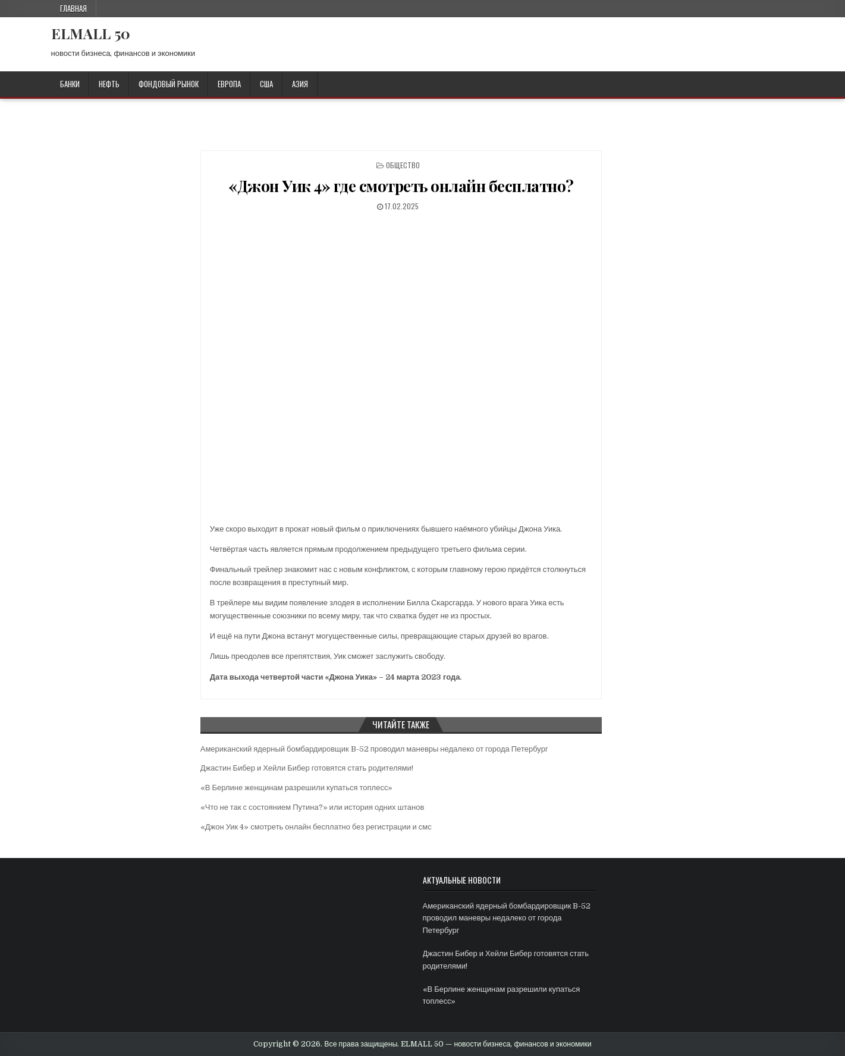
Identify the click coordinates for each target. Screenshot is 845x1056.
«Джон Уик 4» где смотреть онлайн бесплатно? (401, 185)
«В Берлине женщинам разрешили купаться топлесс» (296, 787)
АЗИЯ (300, 84)
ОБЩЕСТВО (403, 165)
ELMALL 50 (90, 33)
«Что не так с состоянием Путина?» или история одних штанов (312, 807)
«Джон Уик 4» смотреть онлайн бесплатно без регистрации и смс (316, 826)
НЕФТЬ (109, 84)
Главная (73, 8)
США (266, 84)
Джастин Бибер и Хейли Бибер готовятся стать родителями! (306, 767)
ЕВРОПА (229, 84)
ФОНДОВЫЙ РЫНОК (169, 84)
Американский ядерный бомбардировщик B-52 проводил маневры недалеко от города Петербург (374, 748)
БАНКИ (70, 84)
